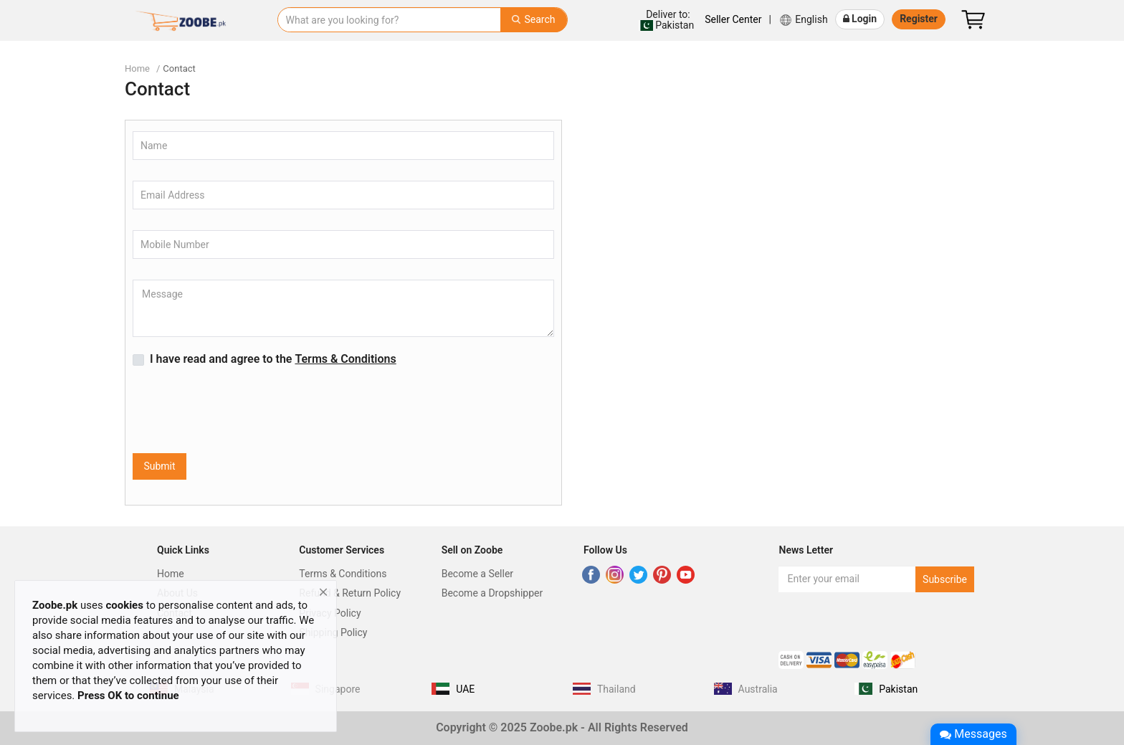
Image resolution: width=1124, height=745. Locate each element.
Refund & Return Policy (350, 593)
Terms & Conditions (342, 573)
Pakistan (667, 20)
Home (137, 68)
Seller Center (733, 19)
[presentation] (242, 411)
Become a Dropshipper (492, 593)
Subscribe (945, 579)
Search (533, 19)
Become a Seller (477, 573)
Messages (973, 734)
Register (919, 18)
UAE (465, 689)
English (803, 20)
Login (860, 18)
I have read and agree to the (273, 359)
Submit (159, 466)
